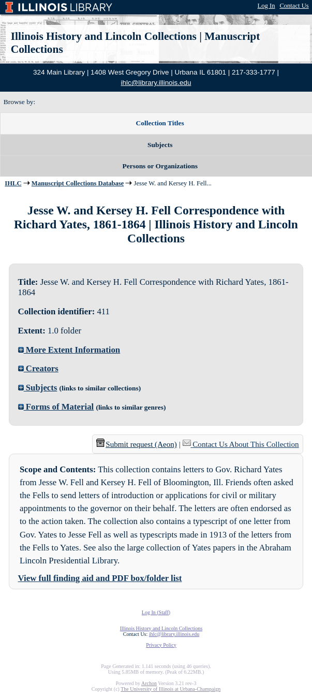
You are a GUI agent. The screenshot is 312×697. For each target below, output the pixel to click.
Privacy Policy (161, 645)
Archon (149, 683)
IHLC (13, 183)
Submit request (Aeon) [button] (136, 444)
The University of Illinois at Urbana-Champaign (170, 689)
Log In (266, 5)
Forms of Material (56, 407)
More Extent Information (69, 350)
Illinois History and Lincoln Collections (104, 36)
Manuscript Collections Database (78, 183)
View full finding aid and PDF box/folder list (100, 578)
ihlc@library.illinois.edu (156, 82)
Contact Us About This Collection (245, 444)
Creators (38, 368)
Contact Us (293, 5)
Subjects (37, 388)
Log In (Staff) (156, 612)
